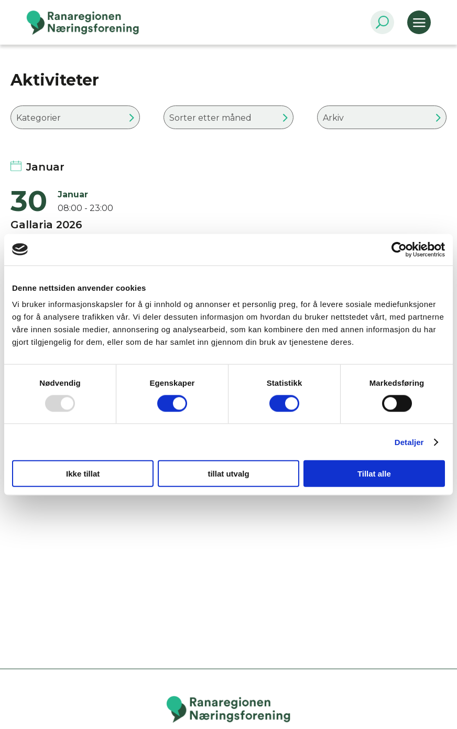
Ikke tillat (83, 473)
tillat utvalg (228, 473)
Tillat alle (374, 473)
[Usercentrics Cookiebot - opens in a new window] (399, 249)
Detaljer (409, 441)
